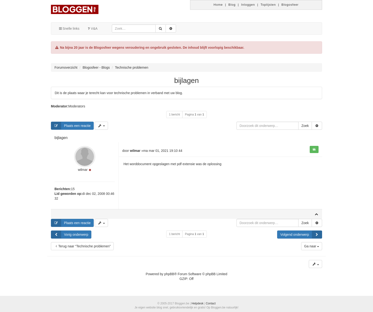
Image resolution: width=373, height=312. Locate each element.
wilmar (82, 170)
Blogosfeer (290, 4)
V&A (92, 28)
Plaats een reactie (71, 126)
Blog (232, 4)
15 (73, 189)
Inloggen (248, 4)
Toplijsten (268, 4)
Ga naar (311, 246)
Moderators (76, 106)
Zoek (305, 126)
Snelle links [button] (68, 28)
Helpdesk (197, 303)
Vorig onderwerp (69, 234)
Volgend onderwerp (301, 234)
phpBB (169, 274)
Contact (211, 303)
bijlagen (186, 80)
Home (218, 4)
